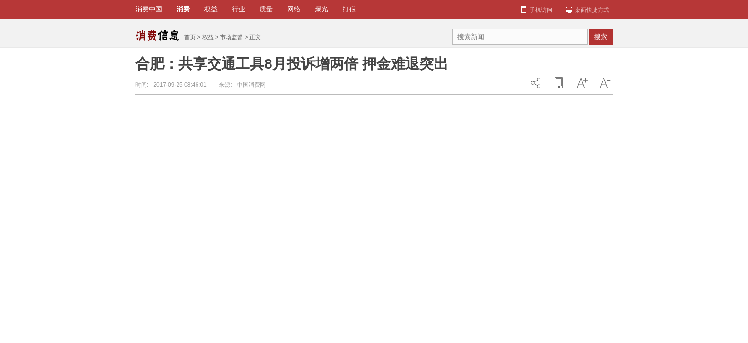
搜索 (600, 36)
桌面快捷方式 (592, 10)
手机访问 (541, 10)
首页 (190, 37)
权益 (208, 37)
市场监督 (231, 37)
